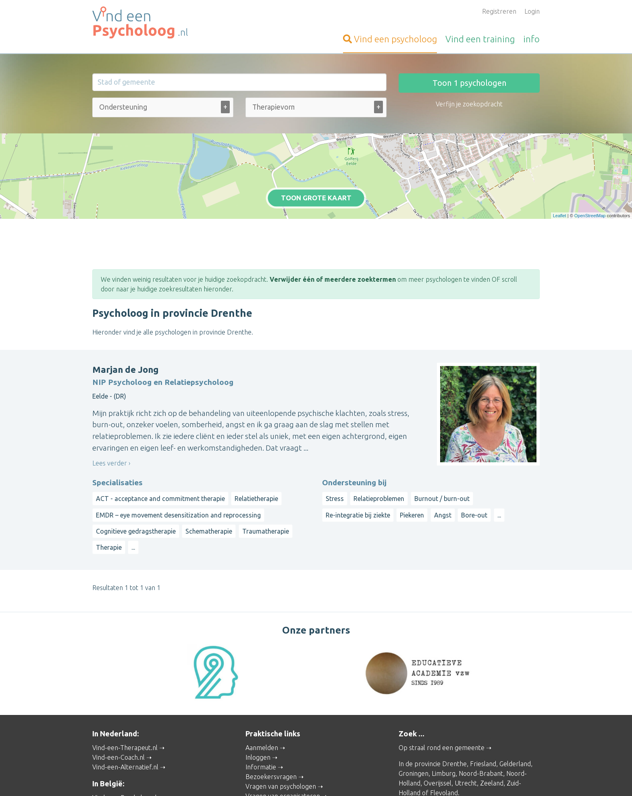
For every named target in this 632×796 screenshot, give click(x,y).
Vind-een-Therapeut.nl (125, 679)
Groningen (413, 705)
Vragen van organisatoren (282, 727)
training (480, 39)
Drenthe (454, 695)
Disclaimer (360, 778)
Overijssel (437, 714)
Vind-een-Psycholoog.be (127, 729)
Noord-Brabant (481, 705)
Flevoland (444, 724)
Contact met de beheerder (284, 756)
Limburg (443, 705)
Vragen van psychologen (280, 717)
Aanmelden (261, 679)
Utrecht (466, 714)
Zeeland (491, 714)
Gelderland (515, 695)
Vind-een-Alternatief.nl (125, 698)
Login (532, 11)
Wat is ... (257, 746)
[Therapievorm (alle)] (273, 107)
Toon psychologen (469, 82)
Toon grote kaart (316, 164)
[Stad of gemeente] (239, 82)
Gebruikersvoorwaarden (409, 778)
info (531, 39)
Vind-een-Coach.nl (118, 688)
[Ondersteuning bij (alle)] (124, 107)
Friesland (483, 695)
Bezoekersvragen (271, 708)
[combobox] (162, 109)
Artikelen (258, 737)
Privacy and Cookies (317, 778)
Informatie (260, 698)
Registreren (499, 11)
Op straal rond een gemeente (441, 679)
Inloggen (257, 688)
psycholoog (390, 39)
